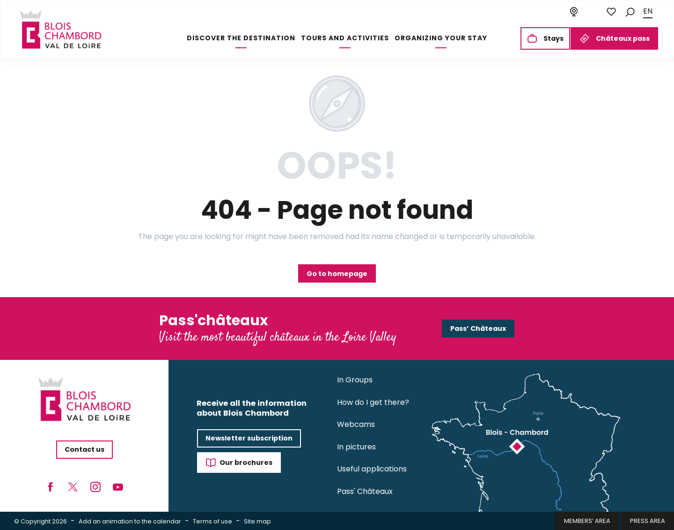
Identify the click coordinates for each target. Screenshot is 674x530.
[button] (630, 11)
